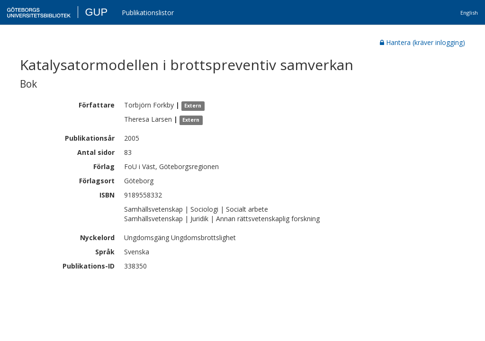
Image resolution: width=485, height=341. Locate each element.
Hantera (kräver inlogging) (422, 42)
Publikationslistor (148, 12)
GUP (96, 12)
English (469, 12)
